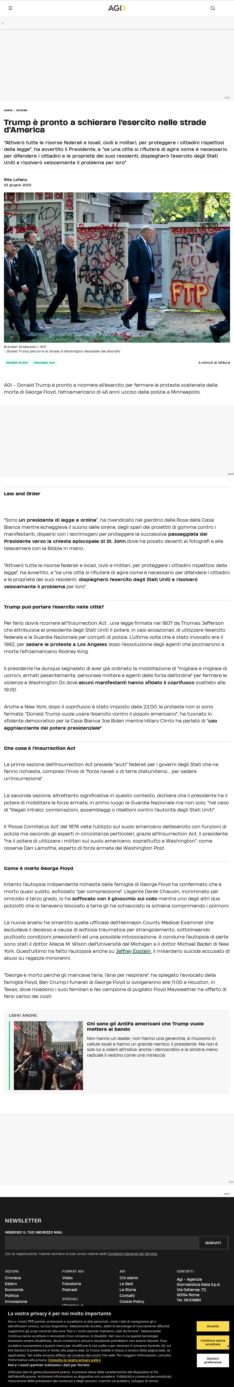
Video (67, 1278)
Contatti (127, 1295)
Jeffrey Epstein (133, 951)
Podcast (69, 1289)
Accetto (213, 1326)
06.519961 (192, 1300)
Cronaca (13, 1278)
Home (8, 110)
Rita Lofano (15, 180)
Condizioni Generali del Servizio (132, 1254)
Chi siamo (129, 1278)
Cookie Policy (132, 1301)
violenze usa (44, 362)
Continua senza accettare (213, 1342)
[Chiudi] (228, 1346)
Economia (14, 1289)
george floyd (17, 362)
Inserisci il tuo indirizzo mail (34, 1232)
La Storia (128, 1289)
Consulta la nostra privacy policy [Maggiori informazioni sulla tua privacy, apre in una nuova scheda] (75, 1360)
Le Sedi (126, 1283)
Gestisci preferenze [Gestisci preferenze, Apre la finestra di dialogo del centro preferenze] (213, 1360)
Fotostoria (71, 1283)
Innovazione (16, 1301)
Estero (21, 110)
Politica (12, 1295)
